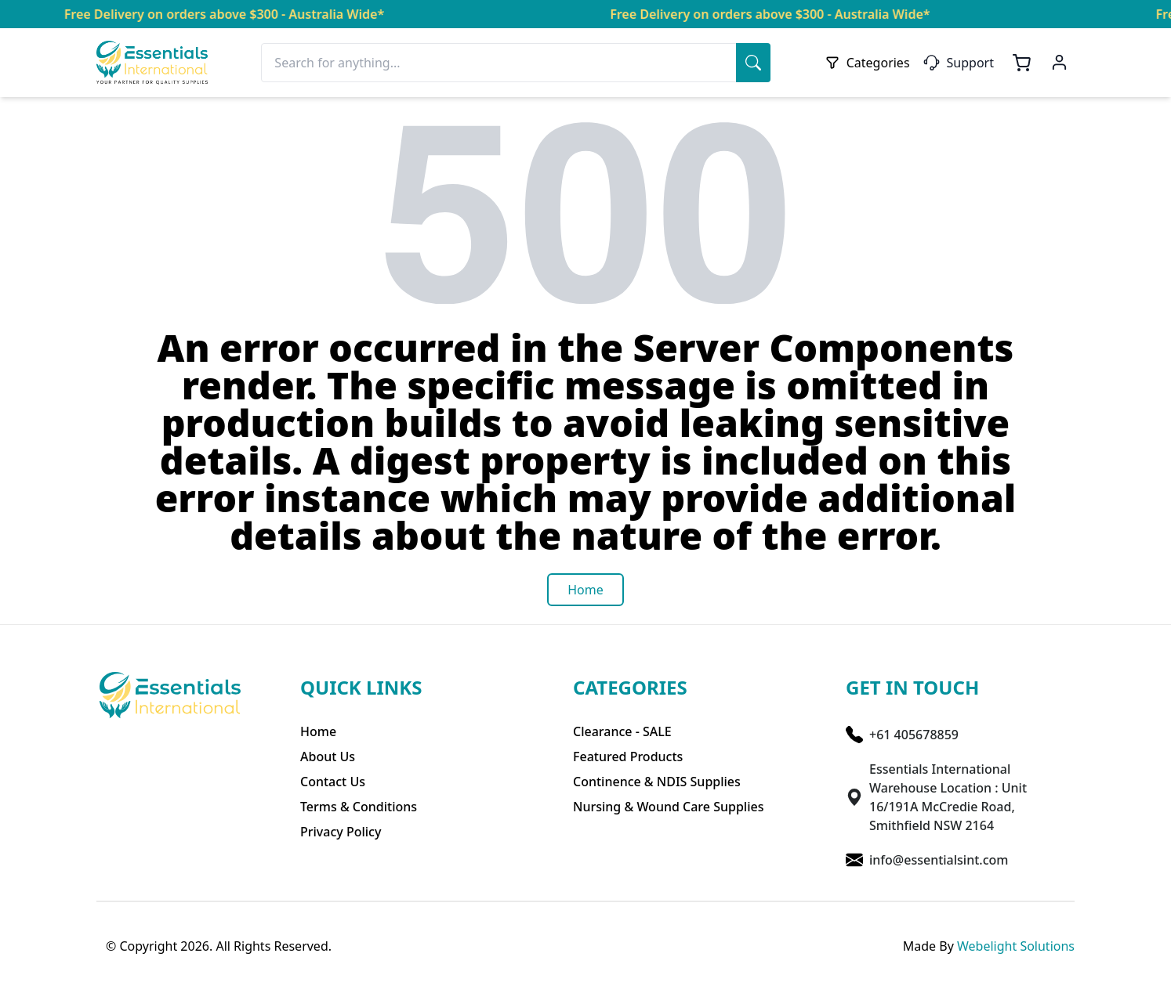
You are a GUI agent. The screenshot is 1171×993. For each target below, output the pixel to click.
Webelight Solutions (1016, 946)
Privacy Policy (340, 831)
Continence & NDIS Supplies (657, 781)
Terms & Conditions (358, 806)
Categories (867, 62)
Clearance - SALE (622, 731)
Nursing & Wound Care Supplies (668, 806)
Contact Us (332, 781)
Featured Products (628, 756)
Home (318, 731)
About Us (327, 756)
